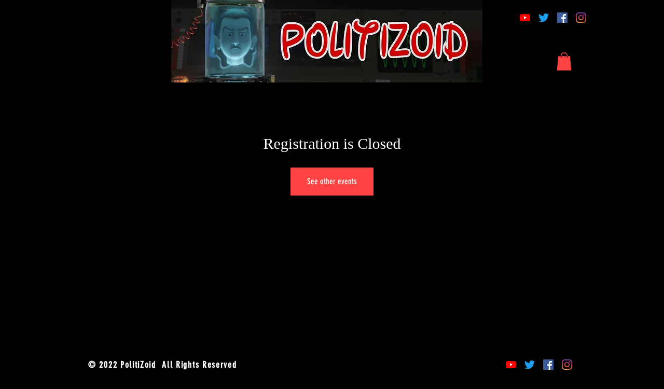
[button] (564, 61)
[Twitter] (543, 17)
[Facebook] (562, 17)
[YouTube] (525, 17)
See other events (332, 181)
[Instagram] (581, 17)
